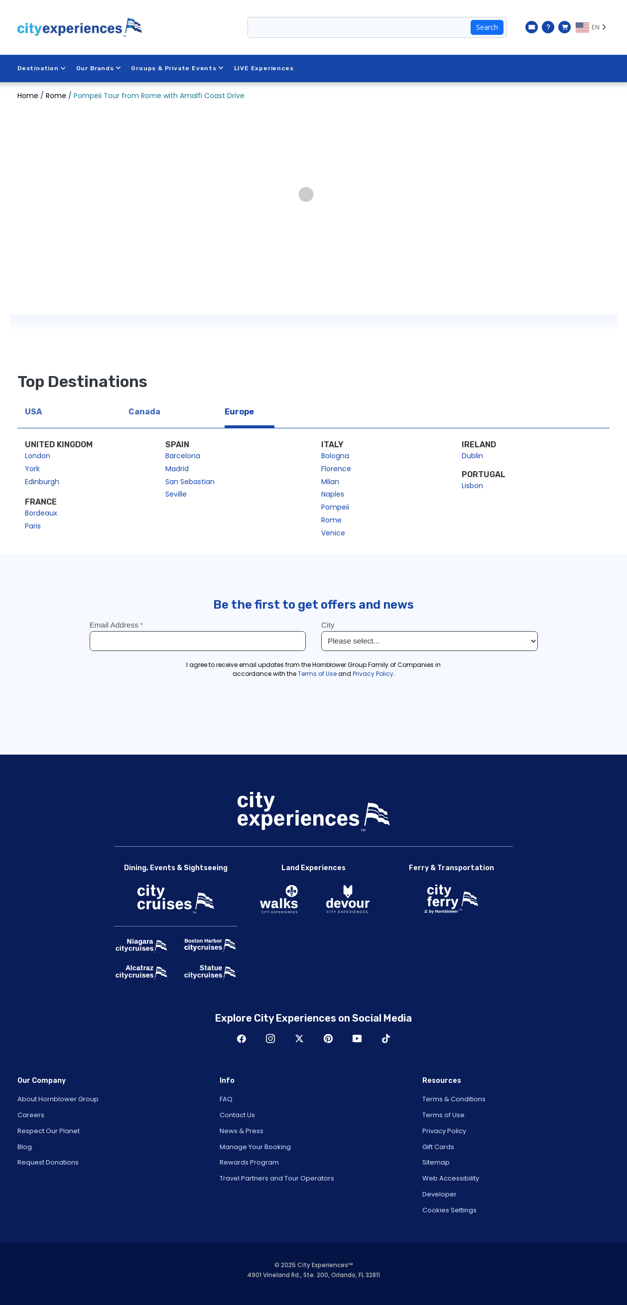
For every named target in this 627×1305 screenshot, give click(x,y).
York (32, 469)
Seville (176, 494)
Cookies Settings (449, 1210)
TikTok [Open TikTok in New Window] (385, 1038)
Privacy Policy (444, 1131)
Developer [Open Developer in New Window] (439, 1194)
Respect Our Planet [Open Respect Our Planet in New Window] (48, 1131)
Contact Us (237, 1115)
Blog (24, 1147)
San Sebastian (190, 482)
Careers (30, 1115)
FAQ (226, 1099)
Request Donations (48, 1162)
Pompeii (335, 507)
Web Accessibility (450, 1178)
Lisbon (472, 486)
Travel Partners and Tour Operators (277, 1178)
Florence (336, 469)
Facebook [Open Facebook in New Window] (241, 1038)
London (37, 456)
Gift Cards (438, 1147)
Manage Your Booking (255, 1147)
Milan (330, 482)
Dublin (472, 456)
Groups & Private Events (177, 68)
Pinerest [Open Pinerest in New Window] (328, 1038)
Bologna (335, 456)
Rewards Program (249, 1162)
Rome (331, 520)
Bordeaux (41, 513)
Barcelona (182, 456)
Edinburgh (42, 482)
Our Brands (99, 68)
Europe (239, 411)
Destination (41, 68)
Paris (33, 526)
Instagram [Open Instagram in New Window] (270, 1038)
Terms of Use (443, 1115)
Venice (333, 533)
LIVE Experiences (264, 68)
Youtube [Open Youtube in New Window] (357, 1038)
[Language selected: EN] (593, 27)
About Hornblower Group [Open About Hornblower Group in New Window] (58, 1099)
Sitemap (436, 1162)
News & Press (241, 1131)
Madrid (177, 469)
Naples (332, 494)
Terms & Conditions (454, 1099)
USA (33, 411)
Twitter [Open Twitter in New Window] (299, 1038)
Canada (144, 411)
